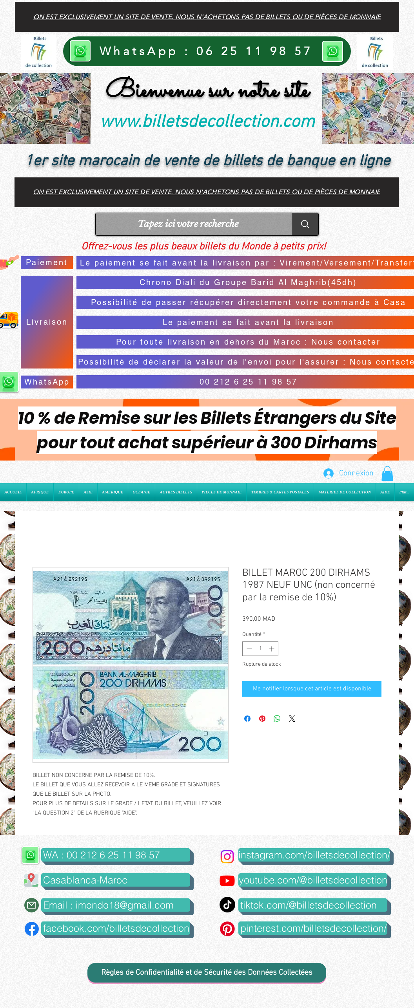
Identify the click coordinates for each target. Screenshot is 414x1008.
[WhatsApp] (47, 382)
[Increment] (272, 649)
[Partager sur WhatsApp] (277, 718)
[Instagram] (227, 856)
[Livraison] (47, 322)
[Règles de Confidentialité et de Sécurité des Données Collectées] (206, 973)
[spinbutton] (260, 649)
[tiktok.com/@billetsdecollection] (312, 905)
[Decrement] (248, 649)
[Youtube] (227, 880)
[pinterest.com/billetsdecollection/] (312, 928)
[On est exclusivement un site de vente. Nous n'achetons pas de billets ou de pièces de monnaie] (207, 17)
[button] (387, 473)
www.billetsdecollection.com (207, 122)
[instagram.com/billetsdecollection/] (314, 855)
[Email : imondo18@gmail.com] (115, 905)
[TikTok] (227, 904)
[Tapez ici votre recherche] (187, 224)
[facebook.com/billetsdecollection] (115, 928)
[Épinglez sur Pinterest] (262, 718)
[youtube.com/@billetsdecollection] (312, 880)
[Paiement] (47, 262)
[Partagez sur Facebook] (247, 718)
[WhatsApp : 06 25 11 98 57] (207, 51)
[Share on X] (292, 718)
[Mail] (31, 905)
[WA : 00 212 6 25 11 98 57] (115, 855)
